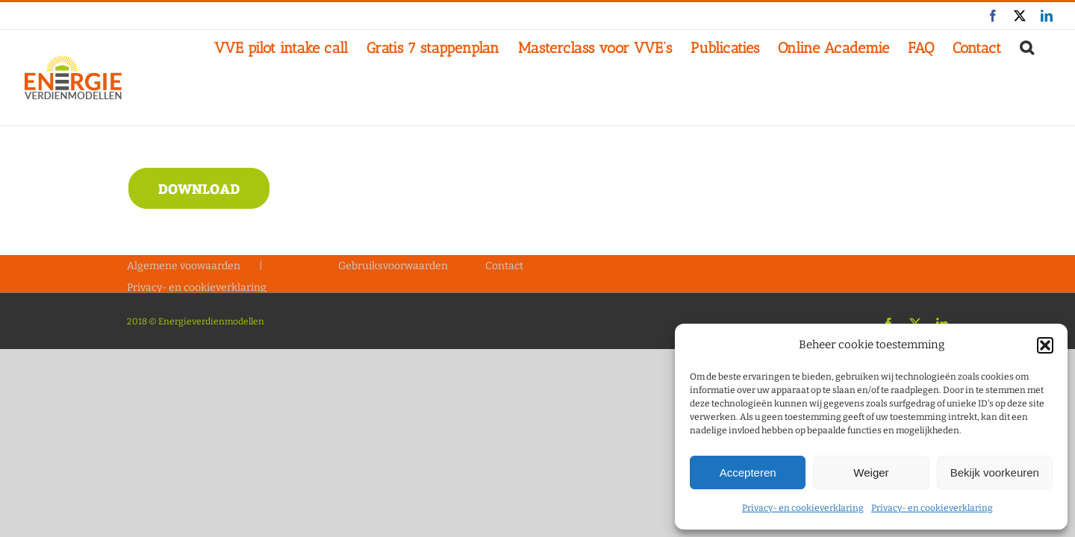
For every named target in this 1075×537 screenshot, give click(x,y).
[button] (1045, 345)
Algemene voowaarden (183, 266)
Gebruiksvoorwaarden (393, 266)
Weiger (870, 472)
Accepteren (748, 472)
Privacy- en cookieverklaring (803, 508)
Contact (504, 266)
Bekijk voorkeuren (994, 472)
